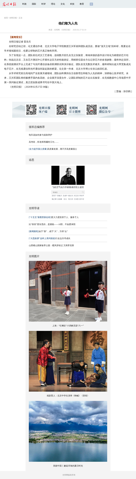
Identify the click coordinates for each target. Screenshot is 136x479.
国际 (34, 4)
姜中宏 (81, 199)
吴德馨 (59, 199)
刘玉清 (76, 196)
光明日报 (13, 18)
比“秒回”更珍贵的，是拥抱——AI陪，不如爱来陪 (52, 224)
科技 (72, 4)
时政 (24, 4)
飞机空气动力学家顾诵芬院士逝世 (68, 187)
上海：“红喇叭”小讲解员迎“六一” (68, 326)
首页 (6, 18)
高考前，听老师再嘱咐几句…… (44, 142)
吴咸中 (65, 196)
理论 (53, 4)
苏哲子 (54, 196)
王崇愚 (76, 199)
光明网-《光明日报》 (62, 30)
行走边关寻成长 (49, 238)
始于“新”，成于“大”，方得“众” (48, 231)
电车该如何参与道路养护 (40, 135)
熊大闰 (70, 199)
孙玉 (65, 199)
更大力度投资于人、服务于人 (54, 217)
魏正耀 (54, 199)
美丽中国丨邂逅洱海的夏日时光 (68, 466)
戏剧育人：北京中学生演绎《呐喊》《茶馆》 (68, 396)
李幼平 (81, 196)
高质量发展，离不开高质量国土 (53, 149)
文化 (63, 4)
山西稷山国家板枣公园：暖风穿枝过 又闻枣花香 (51, 245)
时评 (43, 4)
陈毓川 (59, 196)
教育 (82, 4)
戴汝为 (70, 196)
